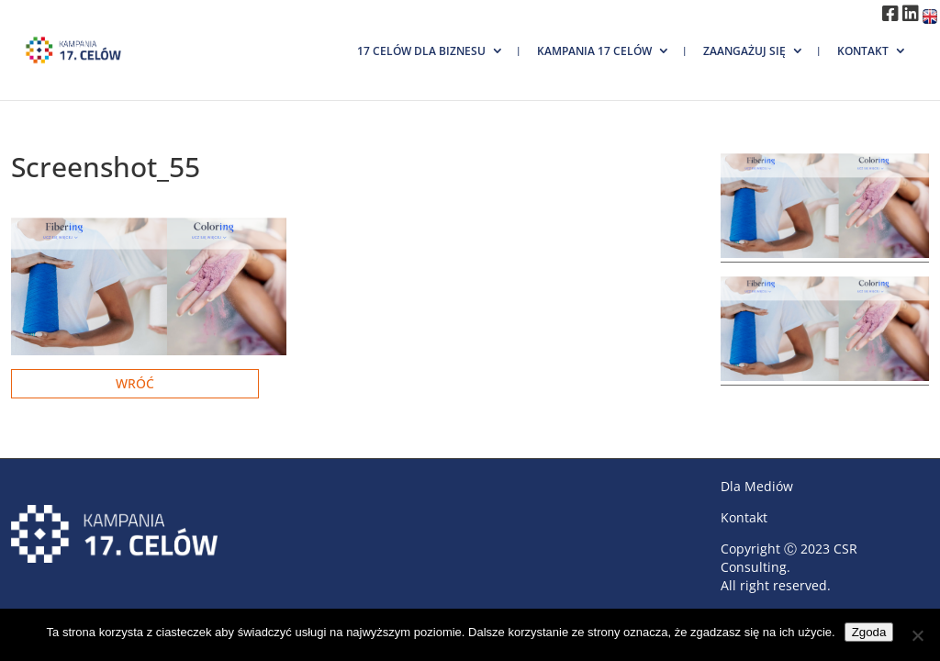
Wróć (135, 383)
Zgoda (869, 632)
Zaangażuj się (744, 51)
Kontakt (863, 51)
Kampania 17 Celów (594, 51)
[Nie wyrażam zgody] (917, 635)
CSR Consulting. (789, 558)
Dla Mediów (757, 486)
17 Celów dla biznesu (421, 51)
